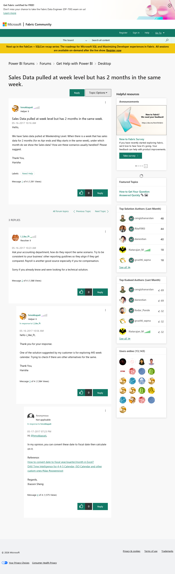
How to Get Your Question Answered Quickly (134, 193)
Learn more (9, 13)
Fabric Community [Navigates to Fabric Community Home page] (38, 24)
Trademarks (167, 551)
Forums (59, 24)
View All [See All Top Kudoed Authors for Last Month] (125, 339)
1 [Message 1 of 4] (22, 181)
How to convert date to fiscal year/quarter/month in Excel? (61, 462)
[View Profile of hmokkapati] (27, 107)
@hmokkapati (38, 435)
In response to (30, 323)
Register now (113, 50)
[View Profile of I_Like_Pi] (25, 236)
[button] (77, 92)
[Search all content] (130, 40)
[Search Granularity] (75, 40)
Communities (103, 24)
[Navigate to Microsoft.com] (12, 24)
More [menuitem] (130, 24)
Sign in (136, 32)
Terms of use (150, 551)
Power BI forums (22, 63)
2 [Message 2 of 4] (22, 280)
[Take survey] (130, 156)
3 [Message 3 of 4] (30, 381)
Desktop (104, 63)
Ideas (88, 24)
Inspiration (74, 24)
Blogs (119, 24)
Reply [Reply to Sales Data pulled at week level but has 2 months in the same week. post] (100, 193)
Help (147, 32)
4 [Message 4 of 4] (37, 494)
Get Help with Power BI (74, 63)
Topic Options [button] (97, 92)
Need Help (27, 173)
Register (123, 32)
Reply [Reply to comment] (100, 292)
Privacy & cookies (131, 551)
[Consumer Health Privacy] (44, 563)
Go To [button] (158, 32)
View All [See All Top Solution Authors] (125, 267)
